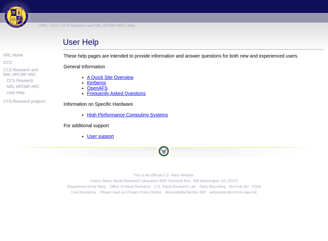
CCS (55, 25)
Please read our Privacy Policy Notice (130, 192)
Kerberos (96, 82)
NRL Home (13, 55)
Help (131, 25)
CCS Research (20, 80)
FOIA (256, 186)
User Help (15, 92)
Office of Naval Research (130, 186)
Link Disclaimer (84, 192)
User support (100, 136)
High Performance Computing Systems (127, 114)
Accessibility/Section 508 (185, 192)
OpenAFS (97, 88)
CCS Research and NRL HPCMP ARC (93, 25)
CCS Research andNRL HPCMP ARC (20, 72)
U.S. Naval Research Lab (175, 186)
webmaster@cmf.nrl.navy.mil (233, 192)
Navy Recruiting (212, 186)
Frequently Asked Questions (116, 93)
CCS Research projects (24, 101)
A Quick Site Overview (110, 77)
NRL (44, 25)
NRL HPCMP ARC (23, 86)
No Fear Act (239, 186)
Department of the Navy (86, 186)
